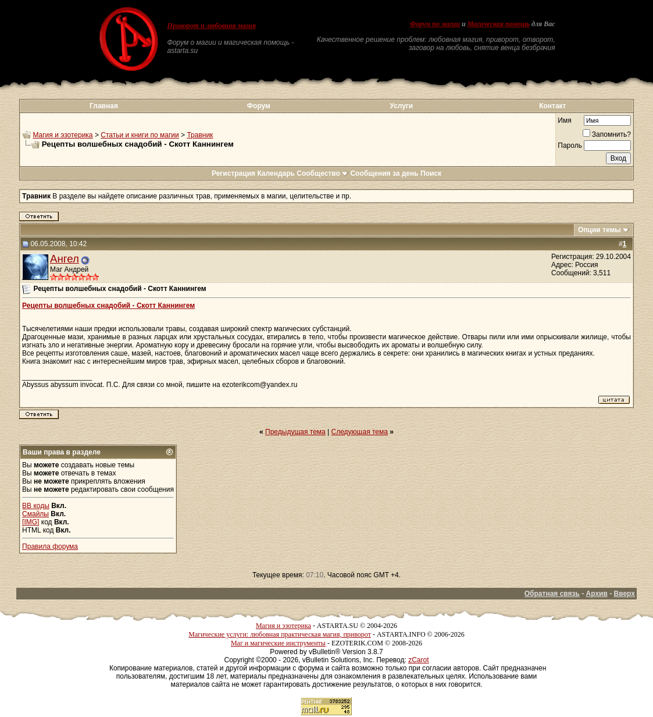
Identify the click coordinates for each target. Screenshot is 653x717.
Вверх (624, 594)
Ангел (64, 259)
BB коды (35, 506)
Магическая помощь (499, 24)
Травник (200, 135)
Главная (104, 106)
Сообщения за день (384, 173)
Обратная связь (552, 594)
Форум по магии (435, 24)
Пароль (570, 145)
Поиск (430, 173)
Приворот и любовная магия (211, 26)
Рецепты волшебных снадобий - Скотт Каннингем (108, 305)
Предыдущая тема (295, 432)
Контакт (552, 106)
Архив (597, 594)
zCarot (418, 660)
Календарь (276, 173)
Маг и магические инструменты (278, 643)
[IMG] (30, 522)
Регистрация (233, 173)
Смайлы (35, 514)
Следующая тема (359, 432)
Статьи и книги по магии (140, 135)
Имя (564, 120)
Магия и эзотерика (62, 135)
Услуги (401, 106)
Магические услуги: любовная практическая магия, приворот (279, 634)
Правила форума (50, 546)
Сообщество (322, 173)
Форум (258, 106)
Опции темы (599, 230)
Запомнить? (607, 134)
